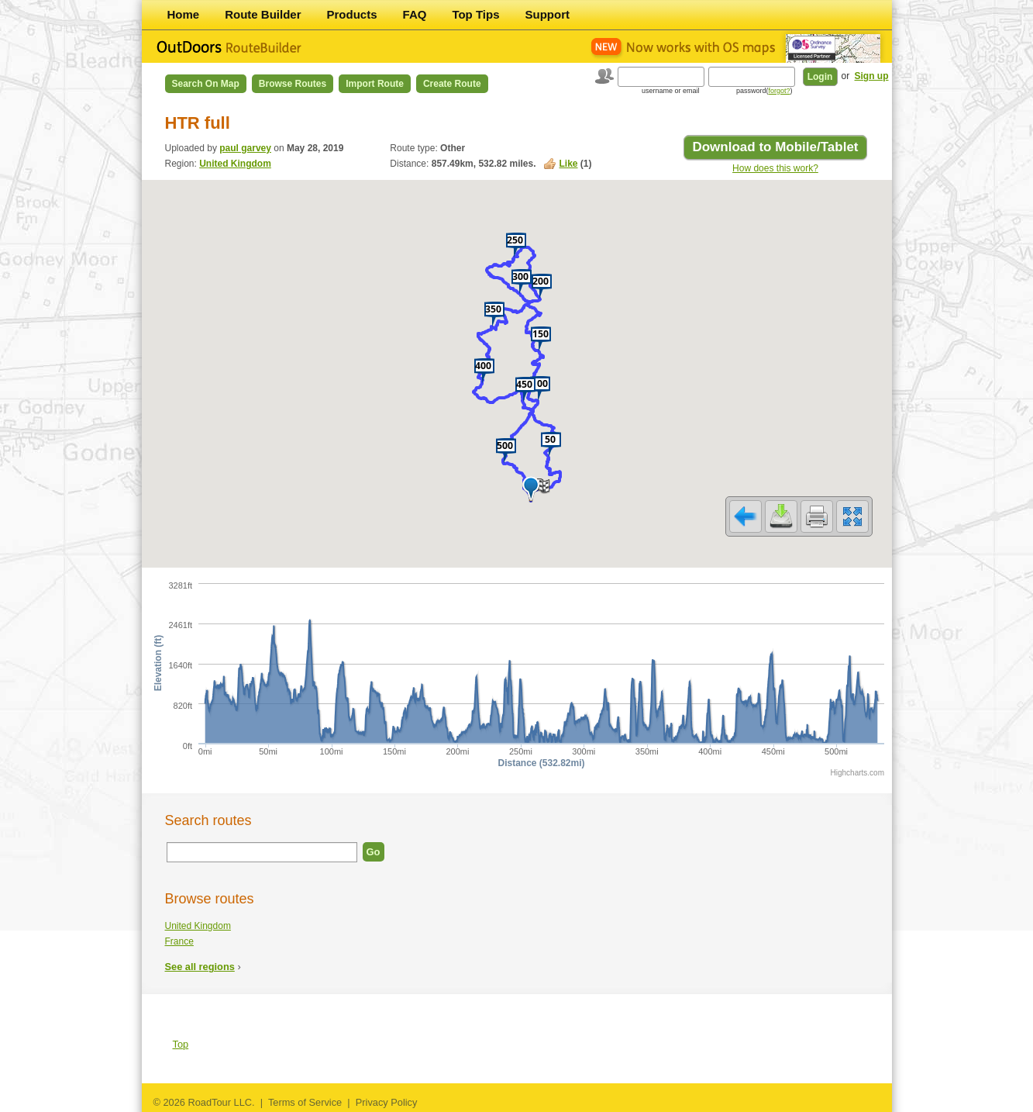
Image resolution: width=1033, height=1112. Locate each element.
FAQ (415, 14)
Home (183, 14)
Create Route (452, 83)
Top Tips (475, 14)
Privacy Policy (387, 1102)
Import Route (375, 83)
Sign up (872, 76)
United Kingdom (235, 163)
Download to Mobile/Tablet (775, 147)
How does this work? (775, 168)
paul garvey (245, 148)
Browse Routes (292, 83)
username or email (671, 91)
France (179, 941)
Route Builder (263, 14)
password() (764, 91)
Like (569, 163)
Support (547, 14)
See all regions (200, 966)
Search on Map (205, 83)
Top (181, 1044)
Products (352, 14)
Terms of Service (305, 1102)
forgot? (779, 91)
